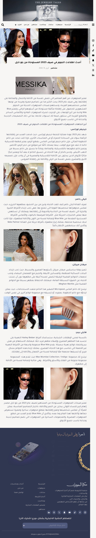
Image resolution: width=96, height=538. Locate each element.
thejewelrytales (93, 45)
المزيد (18, 25)
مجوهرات (59, 25)
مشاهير (34, 25)
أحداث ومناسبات (16, 484)
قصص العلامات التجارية (35, 505)
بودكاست (43, 25)
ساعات (50, 25)
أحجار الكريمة (40, 497)
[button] (2, 25)
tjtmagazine (93, 40)
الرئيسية (68, 25)
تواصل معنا (18, 493)
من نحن (26, 25)
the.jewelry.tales (93, 50)
